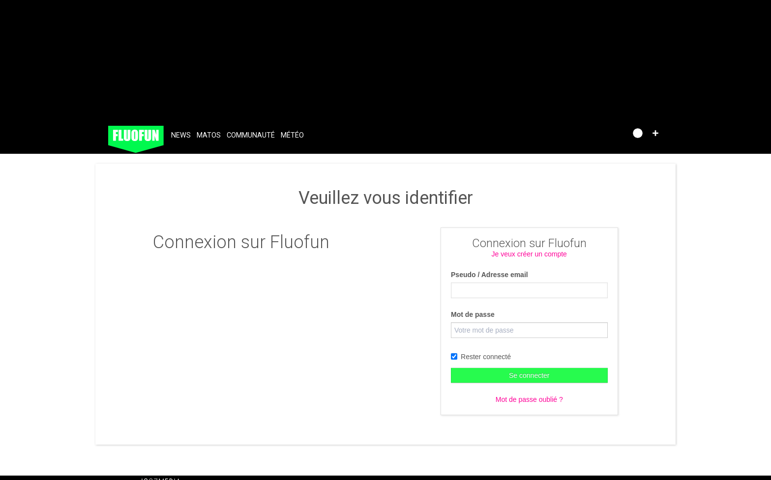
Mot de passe (473, 314)
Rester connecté (481, 357)
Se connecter (529, 375)
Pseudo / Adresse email (489, 275)
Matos (209, 135)
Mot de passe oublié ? (529, 399)
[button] (655, 133)
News (181, 135)
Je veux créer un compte (529, 254)
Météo (292, 135)
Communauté (251, 135)
